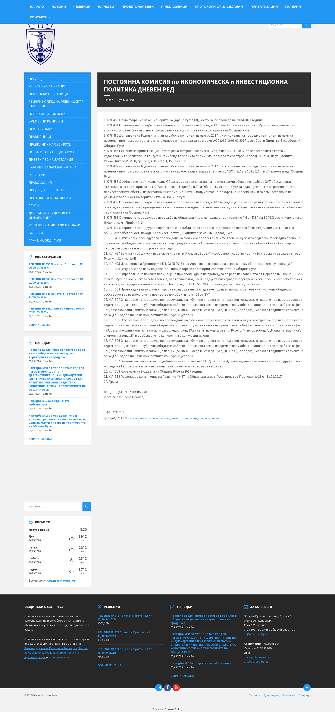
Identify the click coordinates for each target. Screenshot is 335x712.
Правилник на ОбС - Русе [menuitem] (50, 144)
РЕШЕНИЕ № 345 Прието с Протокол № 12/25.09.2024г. (56, 295)
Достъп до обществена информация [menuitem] (49, 215)
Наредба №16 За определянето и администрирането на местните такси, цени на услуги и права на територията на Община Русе (57, 421)
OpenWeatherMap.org (61, 580)
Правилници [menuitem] (40, 136)
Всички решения (40, 324)
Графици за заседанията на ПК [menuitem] (55, 167)
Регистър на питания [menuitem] (47, 86)
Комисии (289, 695)
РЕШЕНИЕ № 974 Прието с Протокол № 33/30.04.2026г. (124, 651)
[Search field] (289, 24)
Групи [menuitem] (34, 205)
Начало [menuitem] (37, 6)
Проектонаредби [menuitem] (138, 6)
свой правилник (59, 657)
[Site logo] (40, 64)
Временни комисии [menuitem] (46, 121)
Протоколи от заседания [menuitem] (219, 6)
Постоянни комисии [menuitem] (47, 114)
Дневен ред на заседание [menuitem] (51, 159)
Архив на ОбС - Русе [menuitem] (45, 240)
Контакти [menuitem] (39, 17)
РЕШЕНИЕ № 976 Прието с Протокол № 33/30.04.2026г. (124, 617)
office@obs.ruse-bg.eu (258, 657)
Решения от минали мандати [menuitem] (54, 225)
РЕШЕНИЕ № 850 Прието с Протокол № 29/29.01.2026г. (56, 266)
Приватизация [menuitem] (264, 6)
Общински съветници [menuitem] (48, 94)
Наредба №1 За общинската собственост (49, 402)
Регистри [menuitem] (37, 175)
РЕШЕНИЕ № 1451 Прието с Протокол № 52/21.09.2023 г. (56, 310)
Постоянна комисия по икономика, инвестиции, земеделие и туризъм (172, 418)
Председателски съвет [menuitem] (49, 190)
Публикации (126, 100)
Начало (108, 100)
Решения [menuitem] (82, 6)
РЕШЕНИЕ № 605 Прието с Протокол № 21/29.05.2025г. (56, 281)
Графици (305, 695)
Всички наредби (40, 439)
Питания (254, 695)
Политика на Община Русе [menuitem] (52, 152)
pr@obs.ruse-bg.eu (256, 634)
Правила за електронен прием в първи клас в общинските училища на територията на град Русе (57, 353)
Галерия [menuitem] (293, 6)
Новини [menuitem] (58, 6)
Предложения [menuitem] (174, 6)
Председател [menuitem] (40, 79)
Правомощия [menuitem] (40, 182)
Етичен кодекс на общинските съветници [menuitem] (56, 103)
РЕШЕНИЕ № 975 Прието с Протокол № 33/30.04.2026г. (124, 634)
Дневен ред (272, 695)
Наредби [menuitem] (106, 6)
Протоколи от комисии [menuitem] (50, 198)
